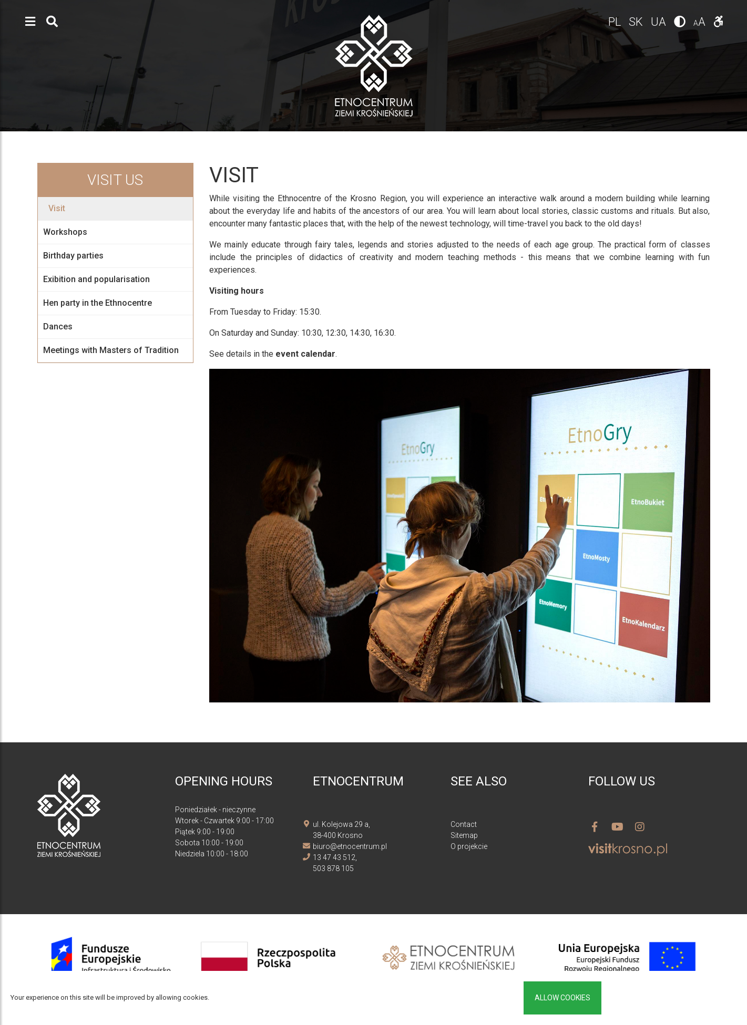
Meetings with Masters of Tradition (111, 350)
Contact (464, 824)
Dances (58, 327)
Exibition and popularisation (96, 279)
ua (660, 21)
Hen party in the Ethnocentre (97, 303)
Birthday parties (73, 256)
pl (615, 21)
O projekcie (469, 846)
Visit (56, 208)
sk (637, 21)
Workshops (65, 232)
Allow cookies (562, 997)
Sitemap (464, 835)
